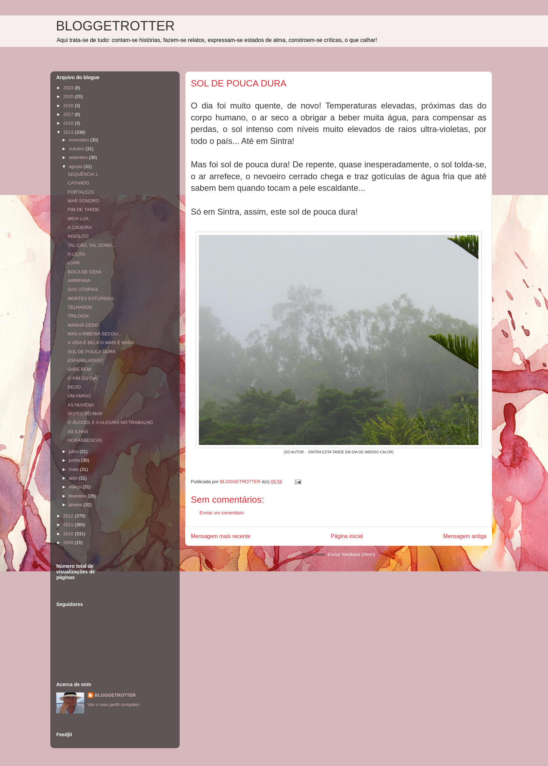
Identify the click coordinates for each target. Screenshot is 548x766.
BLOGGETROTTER (115, 26)
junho (75, 460)
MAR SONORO (83, 200)
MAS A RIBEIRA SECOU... (94, 333)
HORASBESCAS (84, 440)
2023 (69, 87)
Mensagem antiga (464, 536)
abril (74, 478)
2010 (69, 533)
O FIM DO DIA (82, 378)
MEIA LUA (77, 218)
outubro (77, 148)
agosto (76, 166)
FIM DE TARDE (83, 209)
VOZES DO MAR (84, 413)
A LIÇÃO (76, 254)
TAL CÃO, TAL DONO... (91, 245)
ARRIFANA (78, 280)
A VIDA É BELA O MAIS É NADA (100, 342)
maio (74, 469)
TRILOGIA (78, 316)
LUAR (73, 262)
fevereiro (78, 496)
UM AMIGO (79, 395)
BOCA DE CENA (84, 271)
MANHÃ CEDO (82, 325)
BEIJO (74, 387)
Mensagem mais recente (221, 536)
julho (74, 451)
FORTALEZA (80, 192)
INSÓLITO (77, 236)
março (76, 486)
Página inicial (347, 536)
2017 (69, 114)
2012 (69, 515)
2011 (69, 524)
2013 (69, 132)
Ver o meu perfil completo (113, 704)
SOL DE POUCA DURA (91, 351)
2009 (69, 542)
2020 (69, 96)
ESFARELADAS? (85, 360)
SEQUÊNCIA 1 (82, 174)
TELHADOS (79, 307)
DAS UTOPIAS (82, 289)
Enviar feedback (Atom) (351, 554)
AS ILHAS (77, 431)
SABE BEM (79, 369)
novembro (79, 139)
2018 (69, 105)
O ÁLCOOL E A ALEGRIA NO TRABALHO (110, 422)
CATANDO (78, 183)
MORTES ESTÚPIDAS (90, 298)
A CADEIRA (79, 227)
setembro (79, 157)
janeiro (76, 504)
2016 (69, 123)
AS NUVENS (80, 405)
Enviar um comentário (222, 512)
